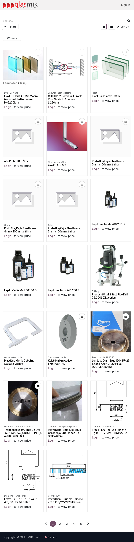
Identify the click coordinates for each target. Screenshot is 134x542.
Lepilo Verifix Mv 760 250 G (108, 224)
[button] (124, 27)
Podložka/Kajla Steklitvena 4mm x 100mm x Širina (20, 230)
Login (7, 107)
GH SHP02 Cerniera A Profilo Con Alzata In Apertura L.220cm (65, 99)
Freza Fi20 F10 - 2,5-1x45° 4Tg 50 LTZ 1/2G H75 (20, 500)
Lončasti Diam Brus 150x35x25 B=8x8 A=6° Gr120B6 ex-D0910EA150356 (110, 363)
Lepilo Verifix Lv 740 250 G (63, 290)
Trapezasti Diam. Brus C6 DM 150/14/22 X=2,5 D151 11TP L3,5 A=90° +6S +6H (23, 433)
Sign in (125, 5)
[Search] (129, 21)
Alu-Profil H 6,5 (57, 165)
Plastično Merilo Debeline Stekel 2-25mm (19, 362)
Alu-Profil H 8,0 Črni (16, 161)
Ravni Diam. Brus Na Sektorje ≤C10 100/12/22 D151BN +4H (65, 500)
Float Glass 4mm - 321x (106, 96)
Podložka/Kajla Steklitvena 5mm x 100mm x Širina (108, 163)
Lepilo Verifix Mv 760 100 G (20, 290)
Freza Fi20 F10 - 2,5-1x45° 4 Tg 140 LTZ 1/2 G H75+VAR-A (109, 431)
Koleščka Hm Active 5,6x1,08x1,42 (60, 362)
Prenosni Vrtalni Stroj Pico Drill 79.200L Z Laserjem (110, 296)
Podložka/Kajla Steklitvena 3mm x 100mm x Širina (64, 230)
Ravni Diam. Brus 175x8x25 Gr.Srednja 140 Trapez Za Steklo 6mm (64, 433)
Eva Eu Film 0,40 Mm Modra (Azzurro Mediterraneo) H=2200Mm (21, 99)
